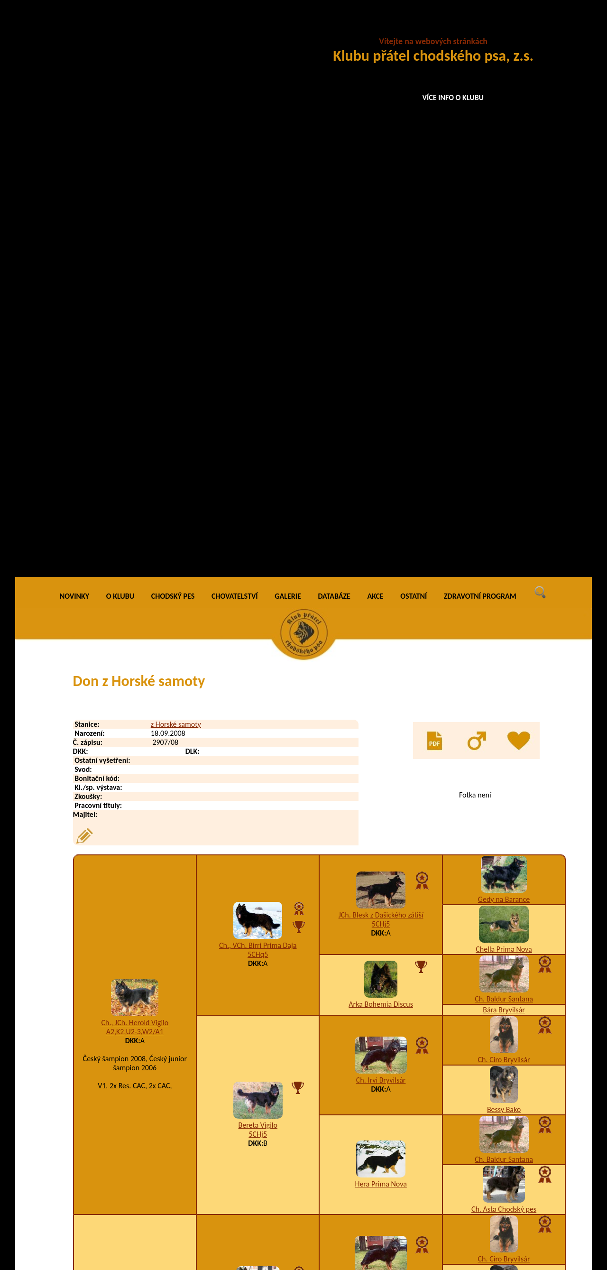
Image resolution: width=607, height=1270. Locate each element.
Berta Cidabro (381, 941)
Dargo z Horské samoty (146, 1145)
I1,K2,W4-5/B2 (388, 1202)
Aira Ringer (504, 970)
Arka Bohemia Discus (381, 436)
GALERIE (288, 28)
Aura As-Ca (504, 871)
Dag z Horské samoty (143, 1107)
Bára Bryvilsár (504, 441)
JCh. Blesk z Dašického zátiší (381, 347)
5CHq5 (258, 386)
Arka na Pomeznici (381, 800)
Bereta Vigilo (258, 557)
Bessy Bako (504, 541)
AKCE (376, 28)
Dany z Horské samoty (145, 1126)
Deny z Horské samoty (145, 1202)
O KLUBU (120, 28)
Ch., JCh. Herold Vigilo (134, 454)
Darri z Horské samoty (145, 1164)
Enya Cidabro (258, 906)
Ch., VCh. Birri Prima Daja (258, 377)
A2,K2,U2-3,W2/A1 (135, 463)
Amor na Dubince (381, 861)
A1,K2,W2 (258, 750)
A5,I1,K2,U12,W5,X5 (258, 915)
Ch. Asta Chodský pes (503, 641)
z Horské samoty (176, 156)
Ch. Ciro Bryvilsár (504, 491)
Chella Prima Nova (504, 381)
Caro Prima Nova (504, 790)
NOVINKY (74, 28)
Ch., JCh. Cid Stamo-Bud (257, 741)
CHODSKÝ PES (172, 28)
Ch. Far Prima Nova (504, 860)
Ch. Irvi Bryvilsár (381, 512)
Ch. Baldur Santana (504, 431)
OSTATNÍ (413, 28)
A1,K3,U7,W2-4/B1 (135, 821)
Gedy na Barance (504, 331)
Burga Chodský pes (504, 810)
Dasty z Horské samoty (146, 1183)
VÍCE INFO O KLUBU (453, 97)
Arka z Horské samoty (135, 812)
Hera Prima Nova (380, 616)
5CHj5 (381, 356)
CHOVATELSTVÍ (235, 28)
